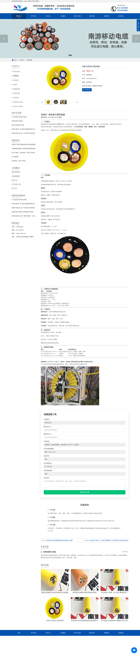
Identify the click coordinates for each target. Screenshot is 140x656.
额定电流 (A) (47, 434)
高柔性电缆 (16, 93)
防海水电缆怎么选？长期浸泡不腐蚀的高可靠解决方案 (28, 133)
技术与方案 (77, 16)
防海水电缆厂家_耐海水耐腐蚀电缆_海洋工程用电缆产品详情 (30, 129)
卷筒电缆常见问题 (17, 121)
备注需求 (46, 478)
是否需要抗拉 (48, 463)
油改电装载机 (16, 176)
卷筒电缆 (29, 60)
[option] (70, 38)
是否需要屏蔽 (48, 470)
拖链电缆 (16, 80)
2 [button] (70, 55)
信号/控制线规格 (49, 448)
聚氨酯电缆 (16, 89)
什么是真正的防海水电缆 (19, 117)
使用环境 (46, 456)
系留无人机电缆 (18, 106)
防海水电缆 (16, 71)
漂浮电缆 (16, 97)
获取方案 (92, 16)
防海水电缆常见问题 (18, 125)
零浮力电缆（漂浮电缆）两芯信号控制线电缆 (25, 152)
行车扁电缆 (15, 156)
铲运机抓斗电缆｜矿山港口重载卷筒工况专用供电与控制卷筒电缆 (108, 540)
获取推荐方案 (84, 492)
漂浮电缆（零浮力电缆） (19, 161)
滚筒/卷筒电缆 (16, 172)
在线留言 (106, 16)
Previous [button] (4, 39)
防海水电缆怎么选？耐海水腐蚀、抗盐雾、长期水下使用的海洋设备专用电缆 (35, 216)
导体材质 (46, 441)
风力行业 (14, 180)
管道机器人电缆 (18, 102)
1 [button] (69, 55)
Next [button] (136, 39)
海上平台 (14, 188)
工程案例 (62, 16)
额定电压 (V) (47, 426)
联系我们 (121, 16)
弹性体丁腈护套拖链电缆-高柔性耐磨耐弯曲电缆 (26, 144)
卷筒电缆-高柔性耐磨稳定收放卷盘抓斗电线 (59, 540)
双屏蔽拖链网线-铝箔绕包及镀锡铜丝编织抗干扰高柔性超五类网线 (32, 148)
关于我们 (33, 16)
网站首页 (19, 16)
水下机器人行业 (16, 184)
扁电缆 (15, 84)
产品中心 (48, 16)
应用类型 (46, 419)
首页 (15, 60)
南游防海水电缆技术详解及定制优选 (22, 212)
